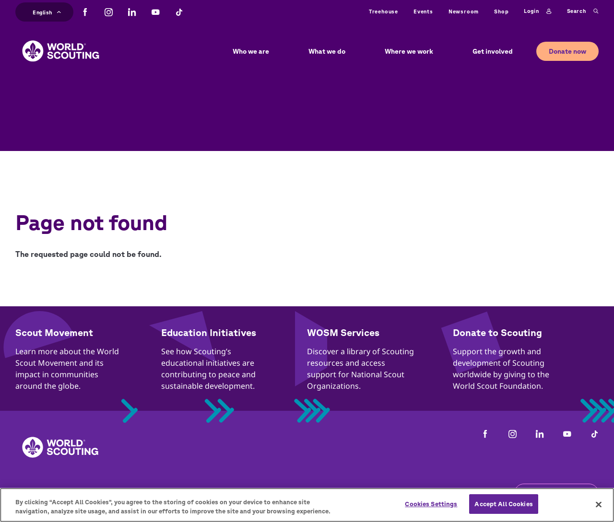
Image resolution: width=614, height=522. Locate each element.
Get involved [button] (492, 51)
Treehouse (383, 11)
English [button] (47, 11)
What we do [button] (326, 51)
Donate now (567, 51)
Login (537, 11)
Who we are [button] (251, 51)
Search (583, 11)
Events (423, 11)
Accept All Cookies (503, 509)
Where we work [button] (409, 51)
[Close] (598, 510)
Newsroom (464, 11)
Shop (501, 11)
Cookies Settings (431, 509)
